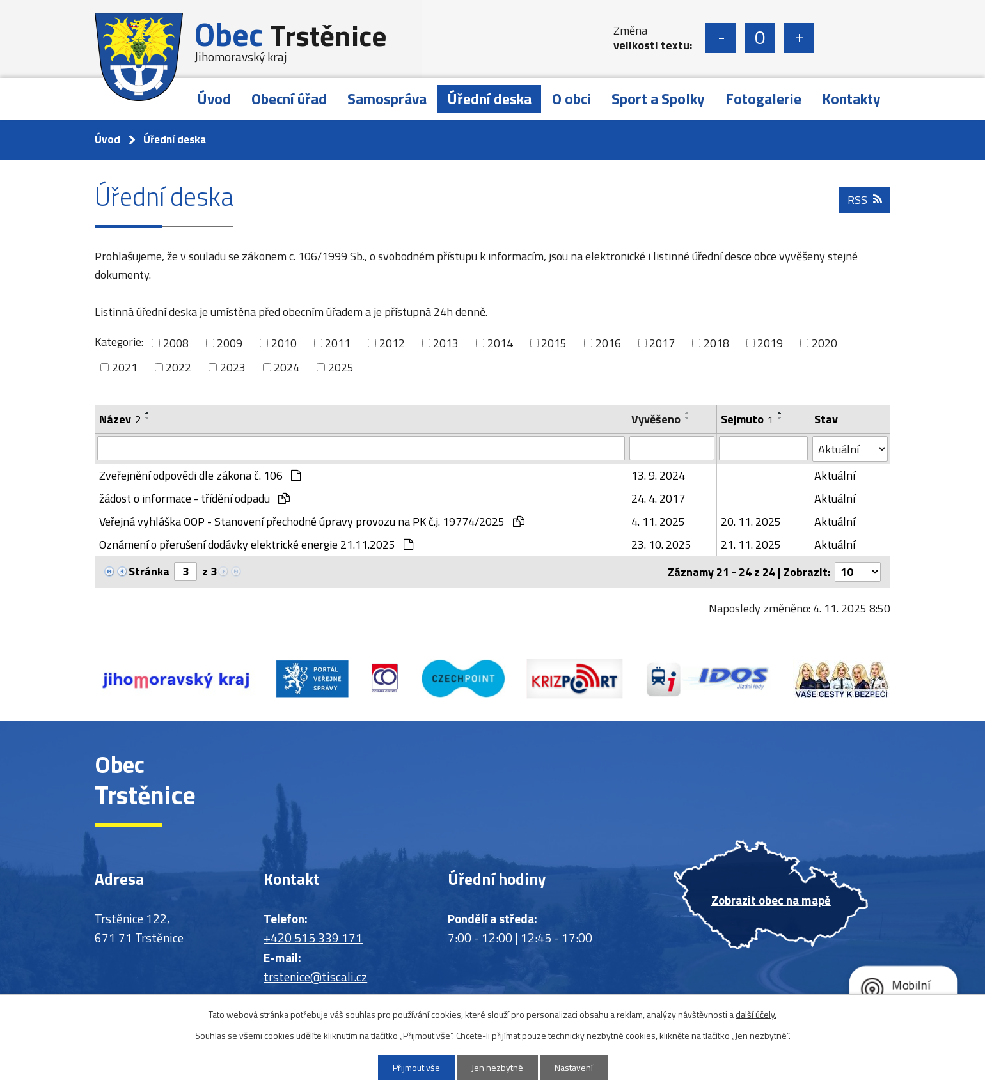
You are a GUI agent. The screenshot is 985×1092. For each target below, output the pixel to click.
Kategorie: (119, 341)
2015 (554, 343)
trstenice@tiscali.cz (315, 976)
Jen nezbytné (497, 1067)
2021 (125, 367)
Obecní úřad (289, 99)
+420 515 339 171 (313, 937)
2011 (338, 343)
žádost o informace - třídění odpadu (194, 498)
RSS (864, 199)
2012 (392, 343)
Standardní (760, 38)
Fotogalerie (763, 99)
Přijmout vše (416, 1067)
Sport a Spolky (658, 99)
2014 (500, 343)
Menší (720, 38)
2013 (446, 343)
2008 (176, 343)
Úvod (214, 99)
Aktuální (834, 475)
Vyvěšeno (656, 419)
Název (120, 419)
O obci (571, 99)
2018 (716, 343)
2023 (233, 367)
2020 (824, 343)
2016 (608, 343)
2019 (770, 343)
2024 (286, 367)
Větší (799, 38)
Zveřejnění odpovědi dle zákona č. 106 (200, 475)
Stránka (149, 571)
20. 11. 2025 (751, 521)
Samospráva (387, 99)
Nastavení (574, 1067)
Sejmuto (747, 419)
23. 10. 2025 (661, 544)
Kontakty (851, 99)
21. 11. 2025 (751, 544)
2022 (178, 367)
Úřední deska (489, 99)
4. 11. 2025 (658, 521)
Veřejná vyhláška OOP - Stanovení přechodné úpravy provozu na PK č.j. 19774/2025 (311, 521)
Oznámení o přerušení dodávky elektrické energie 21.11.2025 (256, 544)
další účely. (756, 1014)
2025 (341, 367)
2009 (229, 343)
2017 (662, 343)
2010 (284, 343)
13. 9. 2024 (658, 475)
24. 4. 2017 (658, 498)
